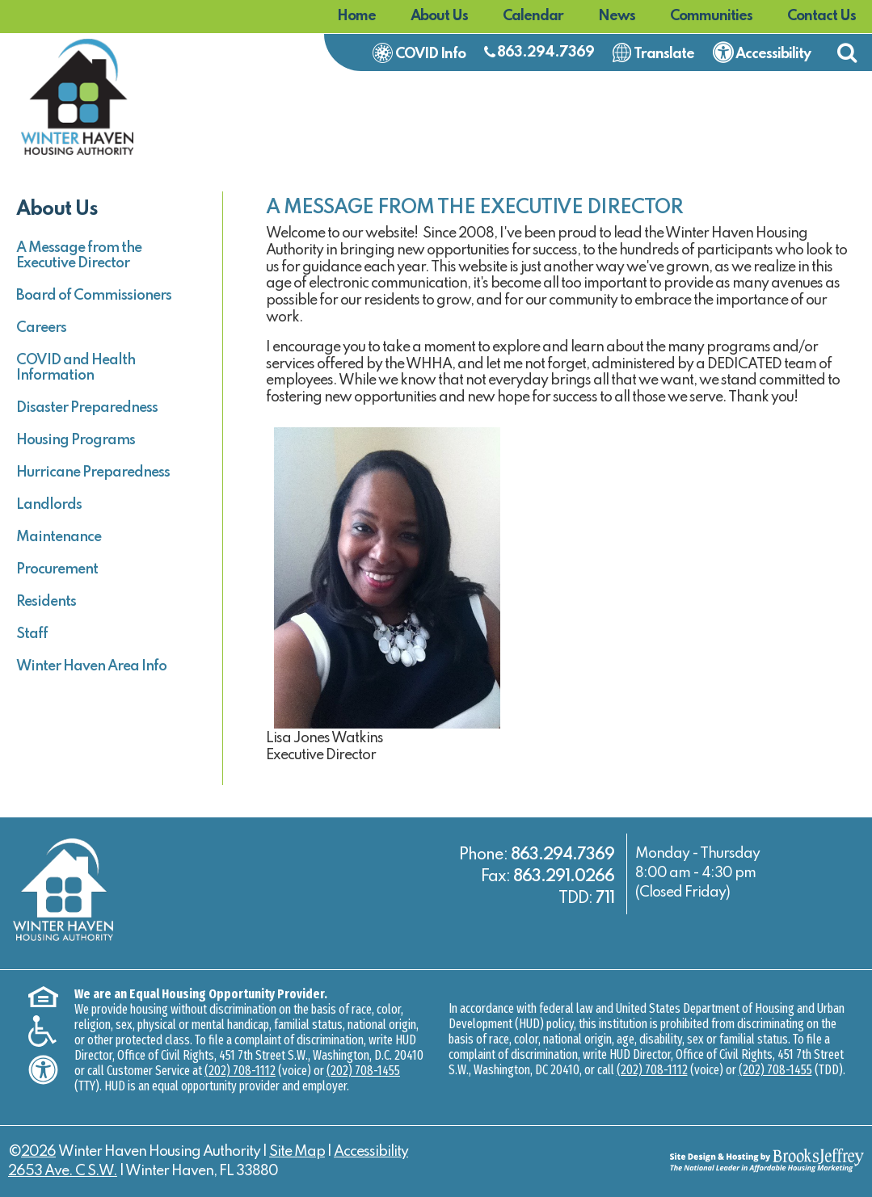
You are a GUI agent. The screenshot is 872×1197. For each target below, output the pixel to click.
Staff (32, 634)
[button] (846, 52)
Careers (41, 328)
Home (356, 16)
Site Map (297, 1151)
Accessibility (371, 1151)
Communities (711, 16)
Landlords (49, 505)
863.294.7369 (545, 52)
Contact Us (821, 16)
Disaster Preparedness (87, 408)
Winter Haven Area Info (91, 666)
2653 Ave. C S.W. (62, 1171)
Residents (46, 601)
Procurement (57, 569)
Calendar (533, 16)
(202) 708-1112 (240, 1070)
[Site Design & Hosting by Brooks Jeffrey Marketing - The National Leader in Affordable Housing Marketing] (757, 1160)
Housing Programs (75, 440)
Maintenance (58, 537)
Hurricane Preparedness (93, 472)
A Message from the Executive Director (78, 256)
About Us (439, 16)
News (616, 16)
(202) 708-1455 (363, 1070)
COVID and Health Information (75, 368)
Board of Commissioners (93, 295)
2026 (38, 1151)
